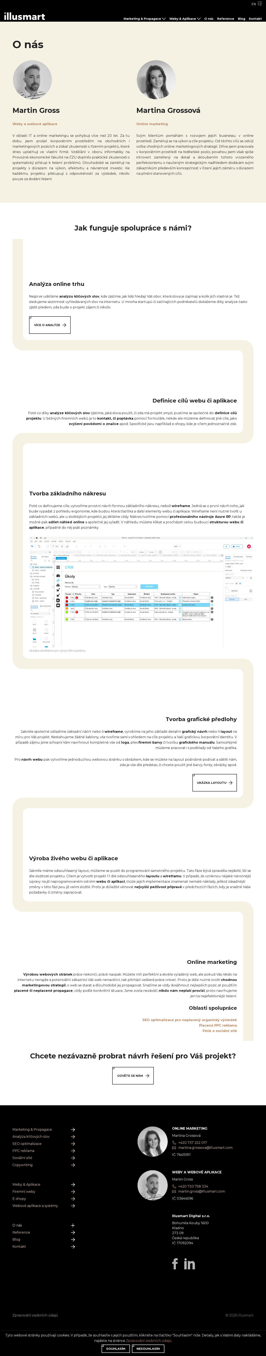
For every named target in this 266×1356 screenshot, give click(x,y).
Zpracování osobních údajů (35, 1315)
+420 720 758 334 (193, 1186)
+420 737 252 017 (192, 1143)
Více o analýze (50, 324)
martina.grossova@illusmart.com (205, 1148)
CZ (260, 4)
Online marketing (152, 124)
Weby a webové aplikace (34, 124)
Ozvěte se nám (133, 1075)
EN (253, 4)
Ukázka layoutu (214, 782)
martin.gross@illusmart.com (201, 1191)
